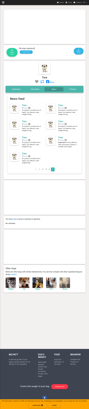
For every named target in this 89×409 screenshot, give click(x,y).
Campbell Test (75, 359)
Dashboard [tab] (16, 89)
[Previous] (36, 169)
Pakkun (10, 289)
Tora (24, 105)
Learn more (37, 405)
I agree (54, 405)
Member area (59, 386)
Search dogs (79, 51)
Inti (24, 289)
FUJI (51, 289)
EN (84, 3)
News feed (12, 52)
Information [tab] (35, 89)
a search (13, 274)
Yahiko (37, 289)
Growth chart (42, 367)
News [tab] (54, 89)
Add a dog (26, 52)
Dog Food (57, 359)
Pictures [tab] (73, 89)
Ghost (65, 289)
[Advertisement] (45, 27)
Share (50, 82)
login (15, 219)
